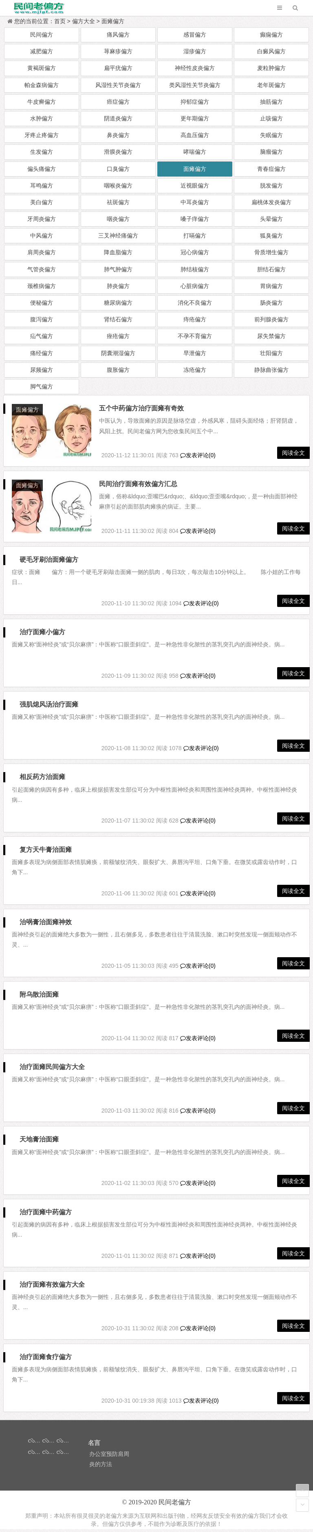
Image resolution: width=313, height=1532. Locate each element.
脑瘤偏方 (271, 151)
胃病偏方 (271, 286)
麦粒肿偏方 (271, 68)
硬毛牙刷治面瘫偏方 (49, 562)
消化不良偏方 (195, 302)
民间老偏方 (175, 1504)
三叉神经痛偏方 (118, 235)
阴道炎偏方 (118, 118)
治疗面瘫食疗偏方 (46, 1359)
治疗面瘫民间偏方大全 (52, 1069)
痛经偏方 (41, 353)
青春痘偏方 (271, 169)
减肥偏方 (41, 51)
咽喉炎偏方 (118, 185)
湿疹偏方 (194, 51)
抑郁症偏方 (195, 101)
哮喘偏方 (194, 151)
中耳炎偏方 (195, 202)
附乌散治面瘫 (39, 997)
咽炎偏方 (118, 219)
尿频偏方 (41, 370)
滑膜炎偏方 (118, 151)
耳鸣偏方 (41, 185)
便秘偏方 (41, 302)
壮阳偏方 (271, 353)
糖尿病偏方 (118, 302)
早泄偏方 (194, 353)
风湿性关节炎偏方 (118, 85)
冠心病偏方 (195, 252)
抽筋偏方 (271, 101)
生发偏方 (41, 151)
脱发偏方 (271, 185)
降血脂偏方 (118, 252)
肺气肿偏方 (118, 269)
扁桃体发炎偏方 (271, 202)
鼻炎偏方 (118, 135)
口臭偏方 (118, 169)
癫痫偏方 (271, 34)
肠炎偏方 (271, 302)
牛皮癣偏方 (41, 101)
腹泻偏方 (41, 319)
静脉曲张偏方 (271, 370)
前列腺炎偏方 (271, 319)
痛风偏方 (118, 34)
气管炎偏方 (41, 269)
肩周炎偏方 (41, 252)
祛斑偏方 (118, 202)
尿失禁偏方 (271, 336)
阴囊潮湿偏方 (118, 353)
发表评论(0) (198, 456)
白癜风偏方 (271, 51)
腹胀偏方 (118, 370)
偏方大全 (83, 21)
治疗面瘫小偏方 (43, 634)
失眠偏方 (271, 135)
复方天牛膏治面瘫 (46, 852)
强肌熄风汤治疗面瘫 (49, 707)
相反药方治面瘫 (43, 779)
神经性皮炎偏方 (195, 68)
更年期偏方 (195, 118)
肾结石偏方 (118, 319)
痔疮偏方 (194, 319)
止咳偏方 (271, 118)
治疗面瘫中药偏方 (46, 1214)
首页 (60, 21)
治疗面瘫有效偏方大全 (52, 1287)
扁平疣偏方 (118, 68)
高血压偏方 (195, 135)
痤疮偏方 (118, 336)
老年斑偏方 (271, 85)
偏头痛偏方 (41, 169)
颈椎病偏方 (41, 286)
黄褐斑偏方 (41, 68)
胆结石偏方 (271, 269)
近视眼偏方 (195, 185)
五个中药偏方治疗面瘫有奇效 (143, 408)
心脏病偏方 (195, 286)
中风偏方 (41, 235)
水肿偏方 (41, 118)
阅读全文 (293, 454)
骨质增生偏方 (271, 252)
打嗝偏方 (194, 235)
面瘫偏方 (112, 21)
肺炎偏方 (118, 286)
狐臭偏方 (271, 235)
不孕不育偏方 (195, 336)
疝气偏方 (41, 336)
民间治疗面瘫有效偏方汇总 (140, 485)
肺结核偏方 (195, 269)
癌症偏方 (118, 101)
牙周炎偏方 (41, 219)
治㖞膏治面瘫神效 (46, 924)
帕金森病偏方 (41, 85)
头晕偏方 (271, 219)
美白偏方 (41, 202)
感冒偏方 (194, 34)
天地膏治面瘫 (39, 1142)
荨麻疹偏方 (118, 51)
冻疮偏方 (194, 370)
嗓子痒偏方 (195, 219)
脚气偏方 (41, 386)
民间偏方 (41, 34)
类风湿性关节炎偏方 (194, 85)
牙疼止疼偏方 (41, 135)
